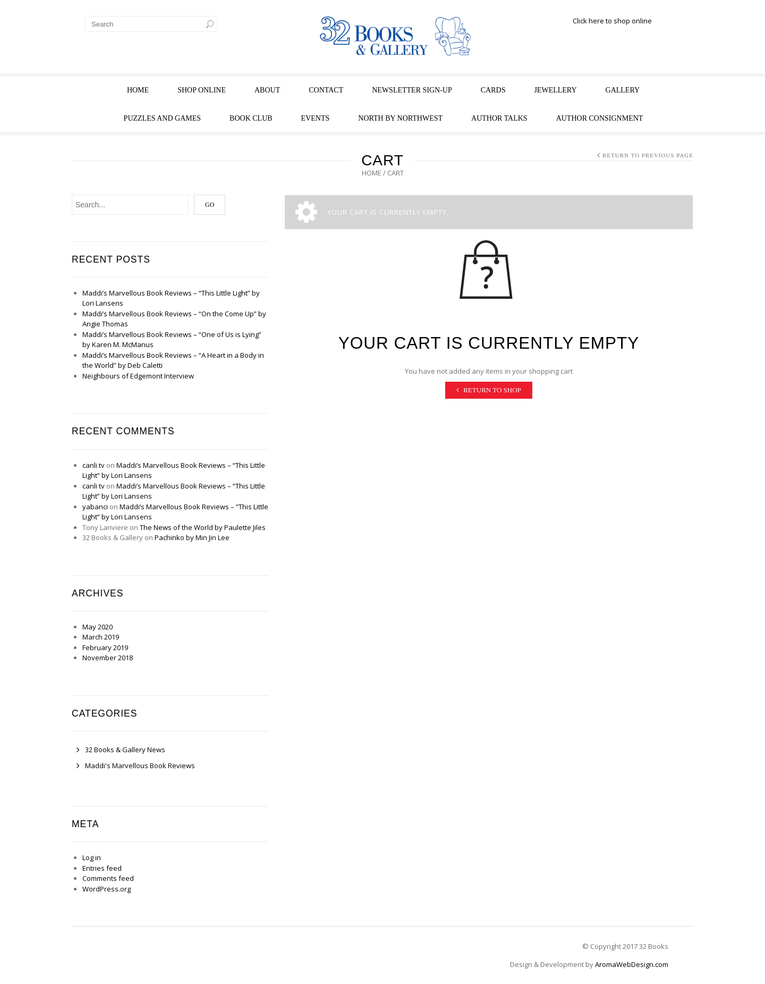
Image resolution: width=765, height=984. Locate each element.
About (267, 90)
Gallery (623, 90)
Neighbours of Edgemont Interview (138, 376)
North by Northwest (400, 118)
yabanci (95, 506)
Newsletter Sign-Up (412, 90)
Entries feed (102, 868)
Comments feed (108, 878)
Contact (326, 90)
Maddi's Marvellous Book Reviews (140, 765)
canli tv (93, 465)
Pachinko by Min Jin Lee (192, 537)
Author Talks (499, 118)
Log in (91, 857)
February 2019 (105, 647)
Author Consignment (599, 118)
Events (315, 118)
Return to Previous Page (647, 155)
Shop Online (201, 90)
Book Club (251, 118)
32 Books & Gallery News (125, 749)
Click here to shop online (612, 21)
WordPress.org (106, 889)
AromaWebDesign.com (631, 964)
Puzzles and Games (162, 118)
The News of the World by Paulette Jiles (203, 527)
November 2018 (107, 657)
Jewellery (555, 90)
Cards (493, 90)
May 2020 (97, 627)
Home (138, 90)
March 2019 (100, 637)
